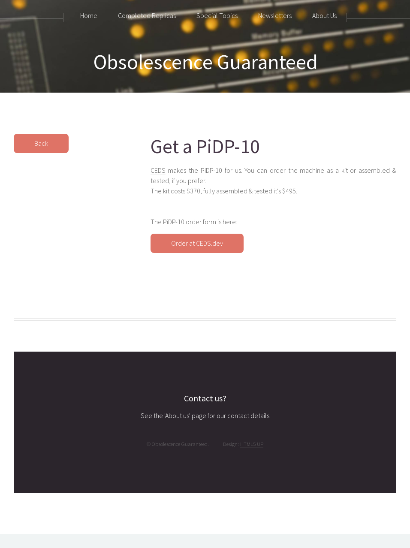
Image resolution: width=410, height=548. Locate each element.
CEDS (158, 170)
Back (41, 143)
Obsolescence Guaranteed (205, 62)
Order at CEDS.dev (197, 243)
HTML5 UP (251, 443)
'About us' (177, 415)
